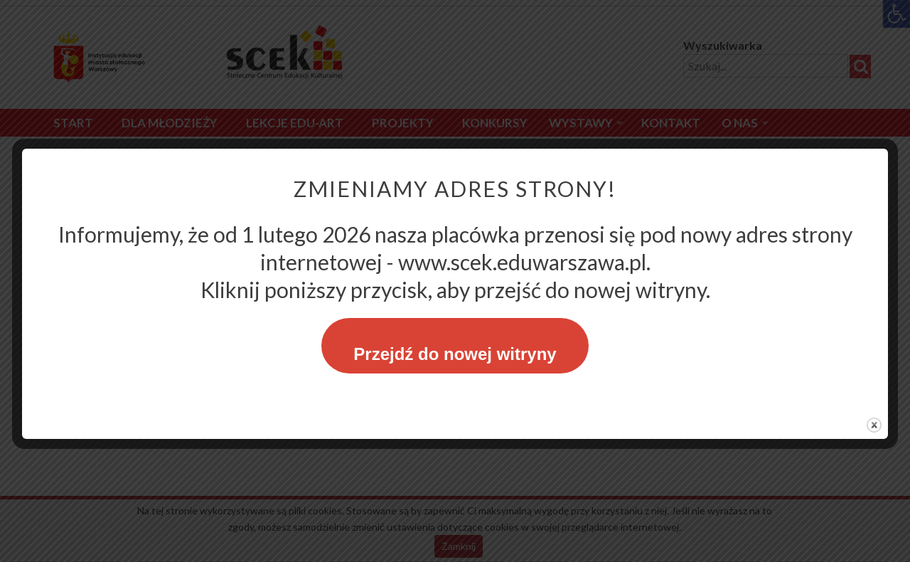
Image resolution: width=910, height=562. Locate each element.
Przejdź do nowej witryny (454, 354)
